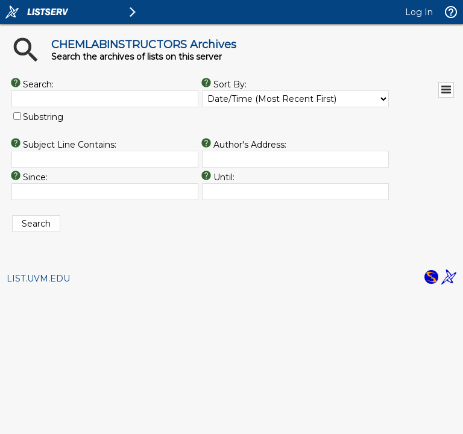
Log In (419, 12)
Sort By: (230, 84)
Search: (38, 84)
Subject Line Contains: (69, 144)
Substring (43, 117)
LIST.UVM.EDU (38, 278)
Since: (35, 177)
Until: (224, 177)
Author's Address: (249, 144)
